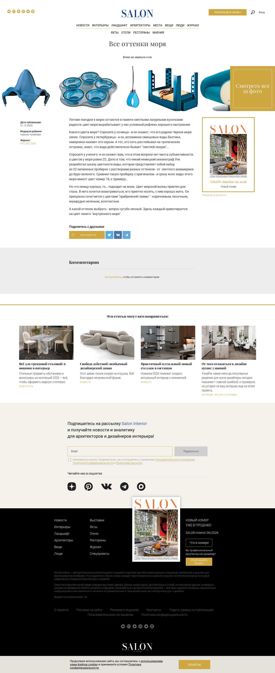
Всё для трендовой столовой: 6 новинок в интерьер (42, 366)
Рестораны (141, 32)
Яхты (115, 32)
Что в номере (199, 543)
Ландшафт (119, 25)
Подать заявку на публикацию (191, 610)
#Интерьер (207, 395)
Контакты (154, 610)
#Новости (85, 382)
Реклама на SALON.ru (214, 195)
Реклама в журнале (124, 610)
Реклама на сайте (89, 610)
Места (157, 25)
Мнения (158, 32)
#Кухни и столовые (226, 395)
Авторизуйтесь (113, 277)
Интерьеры (100, 25)
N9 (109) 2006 (28, 143)
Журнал (193, 25)
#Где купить (26, 386)
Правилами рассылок (129, 463)
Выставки (97, 520)
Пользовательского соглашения (175, 459)
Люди (180, 25)
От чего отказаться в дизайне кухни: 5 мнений (224, 366)
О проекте (61, 610)
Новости (82, 25)
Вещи (169, 25)
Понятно (194, 664)
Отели (125, 32)
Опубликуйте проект (227, 12)
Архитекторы (140, 25)
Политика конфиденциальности (164, 615)
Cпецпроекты (99, 553)
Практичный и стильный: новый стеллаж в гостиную (166, 366)
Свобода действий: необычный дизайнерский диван (104, 366)
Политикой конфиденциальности (93, 463)
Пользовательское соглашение (110, 615)
